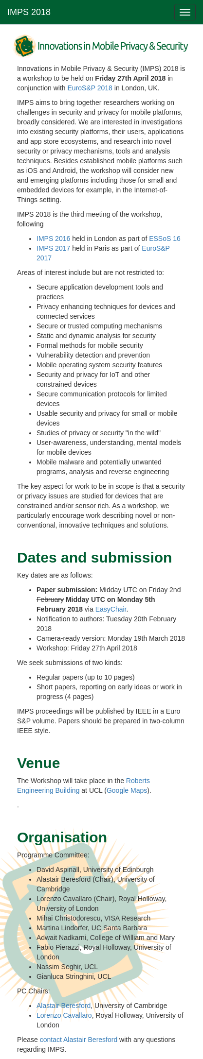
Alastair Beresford (64, 1005)
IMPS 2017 (53, 248)
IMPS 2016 (53, 238)
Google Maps (127, 790)
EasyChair (111, 609)
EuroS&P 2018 (90, 88)
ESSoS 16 (165, 238)
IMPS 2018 (29, 12)
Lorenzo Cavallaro (64, 1015)
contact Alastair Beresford (79, 1039)
